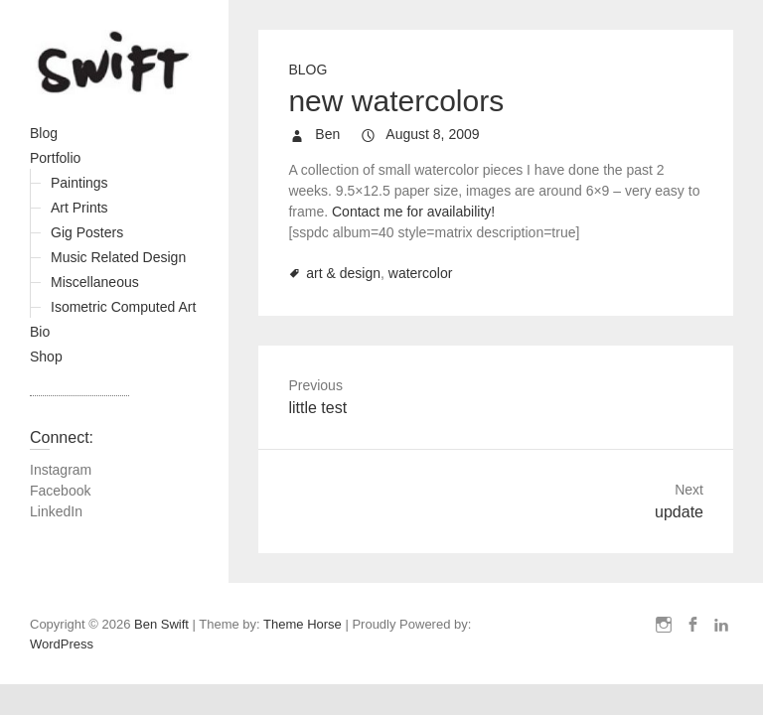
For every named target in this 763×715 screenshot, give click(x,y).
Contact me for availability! (413, 211)
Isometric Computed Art (123, 307)
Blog (44, 133)
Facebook (60, 491)
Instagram (60, 470)
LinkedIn (56, 511)
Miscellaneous (95, 282)
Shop (46, 356)
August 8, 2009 (430, 134)
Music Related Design (118, 257)
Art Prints (79, 207)
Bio (40, 332)
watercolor (420, 273)
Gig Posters (87, 232)
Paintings (79, 183)
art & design (343, 273)
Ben (325, 134)
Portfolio (55, 158)
